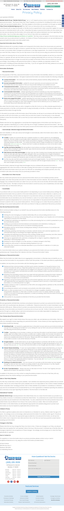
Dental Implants (39, 496)
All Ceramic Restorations (39, 502)
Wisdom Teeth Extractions (24, 502)
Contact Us (49, 9)
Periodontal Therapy (8, 500)
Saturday (7, 477)
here (57, 160)
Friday (7, 475)
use (17, 345)
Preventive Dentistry (8, 496)
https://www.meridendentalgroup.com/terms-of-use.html (16, 36)
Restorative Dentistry (8, 502)
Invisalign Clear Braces (55, 496)
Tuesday (7, 471)
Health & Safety (32, 491)
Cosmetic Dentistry (40, 498)
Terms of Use (50, 507)
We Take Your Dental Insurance (32, 1)
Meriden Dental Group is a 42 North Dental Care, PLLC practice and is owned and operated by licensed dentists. (32, 508)
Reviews (42, 9)
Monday (7, 469)
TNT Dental (40, 507)
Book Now (52, 6)
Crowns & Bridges (24, 496)
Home (13, 9)
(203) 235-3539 (52, 4)
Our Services (26, 9)
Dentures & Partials (24, 498)
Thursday (7, 474)
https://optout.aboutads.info (52, 359)
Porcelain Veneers (40, 500)
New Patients (35, 9)
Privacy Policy (45, 507)
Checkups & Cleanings (9, 498)
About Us (18, 9)
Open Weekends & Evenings (11, 1)
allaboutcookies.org (16, 144)
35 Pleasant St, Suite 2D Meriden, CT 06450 (11, 5)
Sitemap (26, 507)
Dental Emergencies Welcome (54, 1)
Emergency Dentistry (55, 498)
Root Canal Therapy (24, 500)
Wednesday (8, 472)
